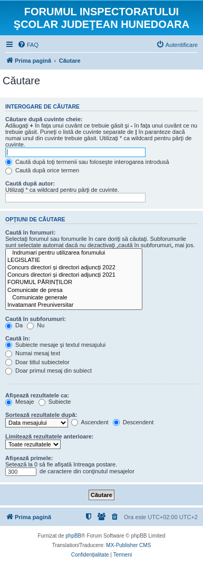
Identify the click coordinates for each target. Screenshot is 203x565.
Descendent (133, 422)
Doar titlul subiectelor (37, 362)
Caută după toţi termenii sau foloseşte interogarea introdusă (87, 162)
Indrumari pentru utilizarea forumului (73, 253)
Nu (35, 325)
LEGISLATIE (73, 260)
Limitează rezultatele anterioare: (49, 436)
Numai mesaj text (32, 353)
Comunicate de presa (73, 290)
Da (14, 325)
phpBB (73, 536)
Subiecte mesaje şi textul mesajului (55, 345)
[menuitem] (27, 44)
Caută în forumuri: (30, 232)
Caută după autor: (30, 183)
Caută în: (17, 338)
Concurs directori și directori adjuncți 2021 (73, 275)
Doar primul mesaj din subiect (48, 370)
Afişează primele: (29, 458)
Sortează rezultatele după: (41, 415)
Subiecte (54, 401)
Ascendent (89, 422)
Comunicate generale (73, 297)
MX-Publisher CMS (128, 545)
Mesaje (19, 401)
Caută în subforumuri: (35, 319)
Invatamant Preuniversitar (73, 305)
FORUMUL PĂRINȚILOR (73, 282)
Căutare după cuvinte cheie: (44, 119)
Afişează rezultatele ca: (37, 395)
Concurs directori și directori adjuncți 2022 (73, 267)
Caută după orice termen (42, 170)
